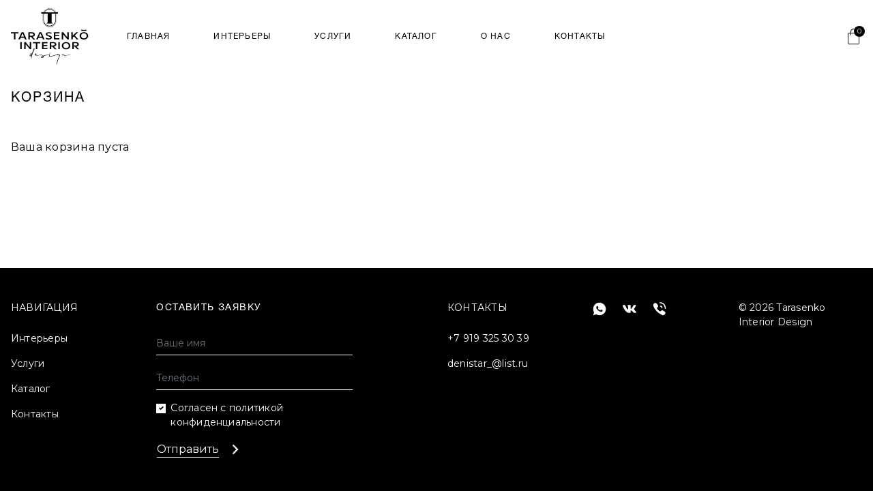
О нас (496, 36)
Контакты (580, 36)
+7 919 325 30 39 (488, 338)
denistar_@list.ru (487, 363)
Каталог (415, 36)
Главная (148, 36)
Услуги (332, 36)
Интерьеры (242, 36)
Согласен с (227, 415)
